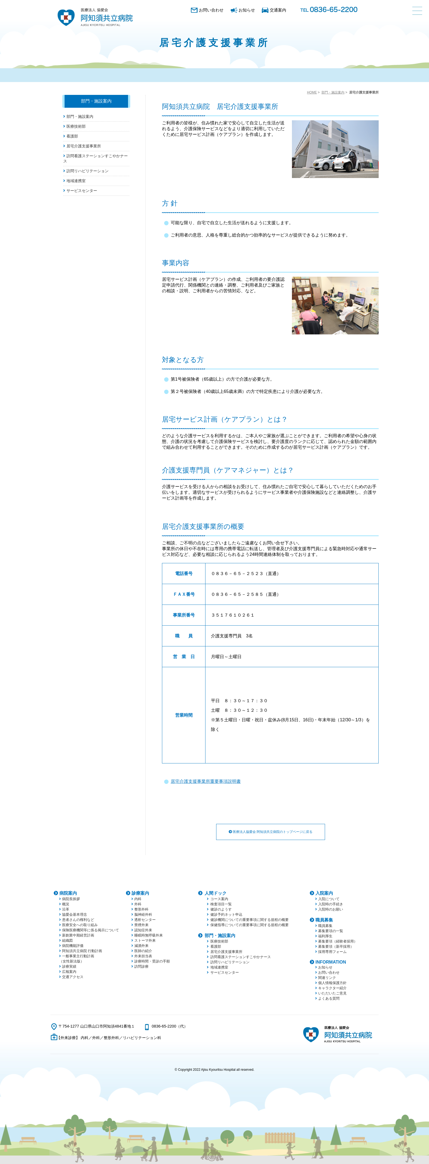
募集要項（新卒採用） (336, 946)
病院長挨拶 (71, 899)
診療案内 (140, 893)
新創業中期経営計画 (78, 935)
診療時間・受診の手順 (152, 961)
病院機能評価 (72, 946)
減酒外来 (141, 946)
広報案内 (69, 972)
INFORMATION (330, 962)
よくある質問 (329, 998)
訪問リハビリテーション (87, 171)
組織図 (67, 940)
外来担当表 (143, 956)
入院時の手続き (330, 904)
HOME (312, 92)
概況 (65, 904)
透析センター (145, 920)
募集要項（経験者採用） (337, 941)
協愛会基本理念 (74, 914)
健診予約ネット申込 (226, 914)
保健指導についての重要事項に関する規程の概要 (249, 925)
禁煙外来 (141, 925)
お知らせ (247, 10)
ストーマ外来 (145, 940)
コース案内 (219, 899)
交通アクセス (72, 977)
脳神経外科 (143, 914)
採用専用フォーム (332, 952)
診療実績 (69, 966)
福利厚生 (325, 936)
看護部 (72, 136)
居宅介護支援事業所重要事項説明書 (206, 781)
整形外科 (141, 909)
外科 (137, 904)
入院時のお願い (330, 909)
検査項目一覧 (221, 904)
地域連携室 (76, 181)
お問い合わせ (211, 10)
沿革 (65, 909)
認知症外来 (143, 930)
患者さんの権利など (78, 920)
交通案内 (278, 10)
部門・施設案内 (332, 92)
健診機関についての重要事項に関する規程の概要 (249, 920)
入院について (329, 899)
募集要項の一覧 (330, 931)
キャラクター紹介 (332, 988)
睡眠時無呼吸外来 (148, 935)
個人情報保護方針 (332, 983)
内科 (137, 899)
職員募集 (324, 920)
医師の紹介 (143, 951)
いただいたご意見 (332, 993)
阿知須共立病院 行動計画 (82, 951)
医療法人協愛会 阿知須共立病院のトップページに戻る (271, 832)
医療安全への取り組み (80, 925)
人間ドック (216, 893)
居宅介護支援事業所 (83, 146)
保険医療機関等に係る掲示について (90, 930)
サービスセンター (81, 190)
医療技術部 (76, 126)
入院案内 (324, 893)
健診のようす (221, 909)
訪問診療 (141, 966)
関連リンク (327, 978)
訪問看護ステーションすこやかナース (240, 957)
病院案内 (68, 893)
